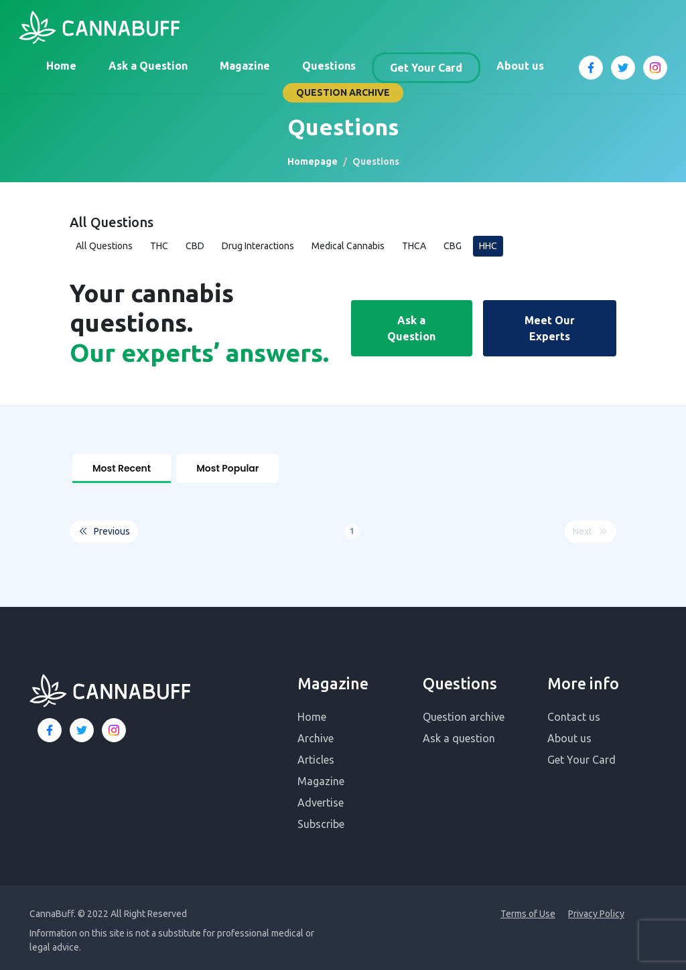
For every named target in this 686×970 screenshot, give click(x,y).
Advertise (320, 796)
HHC (488, 245)
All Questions (104, 245)
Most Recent (121, 468)
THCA (414, 245)
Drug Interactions (258, 245)
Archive (315, 732)
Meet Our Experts (550, 328)
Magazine (245, 66)
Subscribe (320, 818)
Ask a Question (148, 66)
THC (159, 245)
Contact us (573, 711)
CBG (452, 245)
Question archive (463, 711)
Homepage (312, 161)
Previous (104, 525)
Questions (329, 66)
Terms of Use (527, 907)
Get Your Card (426, 68)
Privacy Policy (596, 907)
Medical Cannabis (348, 245)
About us (520, 66)
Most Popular (227, 468)
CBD (195, 245)
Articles (315, 754)
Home (61, 66)
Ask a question (459, 732)
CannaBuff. (52, 907)
